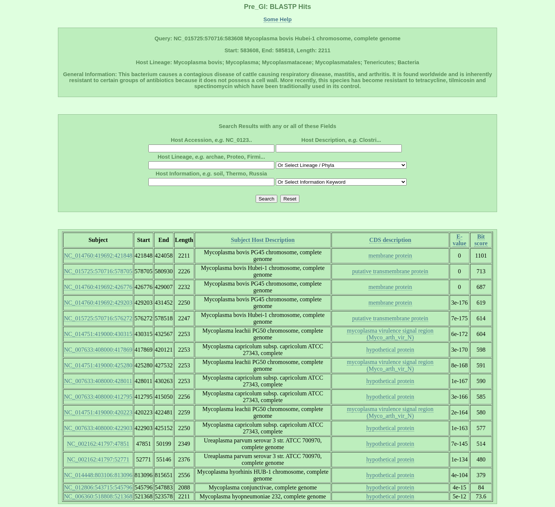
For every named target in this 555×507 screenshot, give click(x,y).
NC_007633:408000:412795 (98, 397)
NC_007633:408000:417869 (98, 349)
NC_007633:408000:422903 (98, 428)
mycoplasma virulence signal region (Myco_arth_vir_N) (390, 333)
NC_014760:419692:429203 (98, 302)
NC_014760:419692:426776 (98, 287)
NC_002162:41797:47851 (98, 444)
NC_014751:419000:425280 (98, 365)
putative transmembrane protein (390, 271)
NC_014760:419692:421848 (98, 255)
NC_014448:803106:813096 (98, 475)
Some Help (277, 19)
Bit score (480, 239)
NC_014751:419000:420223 (98, 412)
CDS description (390, 240)
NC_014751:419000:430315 (98, 334)
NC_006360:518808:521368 (98, 496)
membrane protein (390, 255)
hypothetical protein (390, 349)
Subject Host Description (263, 240)
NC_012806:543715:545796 (98, 487)
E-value (459, 239)
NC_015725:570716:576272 (98, 318)
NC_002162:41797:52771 (98, 459)
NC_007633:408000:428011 (98, 381)
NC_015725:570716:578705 (98, 271)
